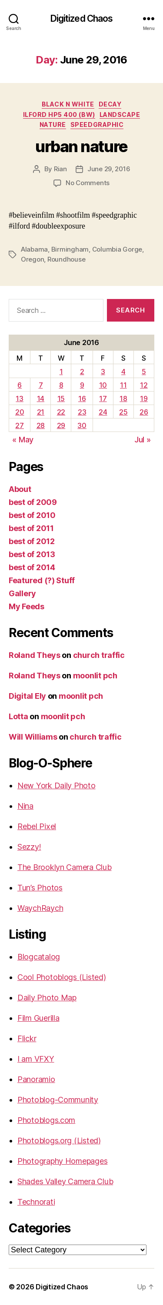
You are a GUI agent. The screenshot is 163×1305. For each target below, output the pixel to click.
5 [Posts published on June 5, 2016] (144, 371)
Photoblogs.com (46, 1120)
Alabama (34, 249)
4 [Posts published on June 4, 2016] (123, 371)
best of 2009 (33, 502)
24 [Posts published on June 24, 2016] (103, 412)
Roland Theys (34, 655)
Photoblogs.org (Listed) (59, 1140)
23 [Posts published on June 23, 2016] (82, 412)
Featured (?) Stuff (42, 580)
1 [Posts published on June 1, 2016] (61, 371)
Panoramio (36, 1079)
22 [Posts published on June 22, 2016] (61, 412)
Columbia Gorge (117, 249)
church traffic (99, 655)
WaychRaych (40, 908)
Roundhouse (66, 259)
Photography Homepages (62, 1161)
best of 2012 (32, 541)
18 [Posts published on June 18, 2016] (123, 398)
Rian (60, 169)
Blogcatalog (38, 956)
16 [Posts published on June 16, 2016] (82, 398)
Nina (25, 805)
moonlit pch (95, 675)
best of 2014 (32, 567)
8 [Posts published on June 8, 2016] (61, 385)
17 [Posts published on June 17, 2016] (102, 398)
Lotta (18, 716)
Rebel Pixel (36, 826)
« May (22, 439)
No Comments (88, 183)
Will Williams (33, 736)
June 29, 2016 (108, 169)
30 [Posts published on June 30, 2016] (81, 425)
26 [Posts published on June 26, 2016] (144, 412)
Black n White (68, 104)
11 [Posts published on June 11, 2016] (123, 385)
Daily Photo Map (47, 997)
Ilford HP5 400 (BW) (59, 114)
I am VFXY (35, 1058)
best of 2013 (32, 554)
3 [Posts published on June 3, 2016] (103, 371)
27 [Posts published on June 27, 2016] (19, 425)
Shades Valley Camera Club (65, 1181)
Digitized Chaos (81, 18)
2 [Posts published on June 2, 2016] (82, 371)
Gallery (22, 593)
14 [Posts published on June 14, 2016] (40, 398)
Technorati (36, 1201)
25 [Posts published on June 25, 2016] (123, 412)
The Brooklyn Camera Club (64, 867)
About (20, 489)
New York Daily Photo (56, 785)
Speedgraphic (96, 124)
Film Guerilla (38, 1018)
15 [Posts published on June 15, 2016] (61, 398)
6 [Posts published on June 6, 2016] (19, 385)
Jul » (142, 439)
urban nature (81, 146)
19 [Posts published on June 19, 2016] (143, 398)
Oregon (32, 259)
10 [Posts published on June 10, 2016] (103, 385)
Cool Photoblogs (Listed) (61, 977)
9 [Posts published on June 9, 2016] (82, 385)
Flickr (26, 1038)
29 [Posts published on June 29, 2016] (61, 425)
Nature (53, 124)
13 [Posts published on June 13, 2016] (19, 398)
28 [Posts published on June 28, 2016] (41, 425)
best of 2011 (31, 528)
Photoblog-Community (57, 1099)
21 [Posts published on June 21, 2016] (40, 412)
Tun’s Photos (40, 887)
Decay (110, 104)
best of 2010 (32, 515)
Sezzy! (29, 846)
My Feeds (26, 606)
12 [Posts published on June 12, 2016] (143, 385)
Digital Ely (27, 696)
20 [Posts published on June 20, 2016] (19, 412)
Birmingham (70, 249)
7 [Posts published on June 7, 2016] (41, 385)
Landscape (120, 114)
